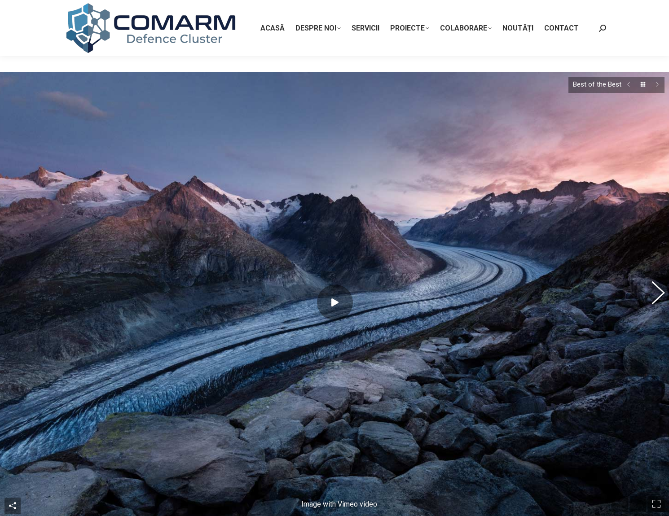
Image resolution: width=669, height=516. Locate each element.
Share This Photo (12, 451)
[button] (653, 267)
